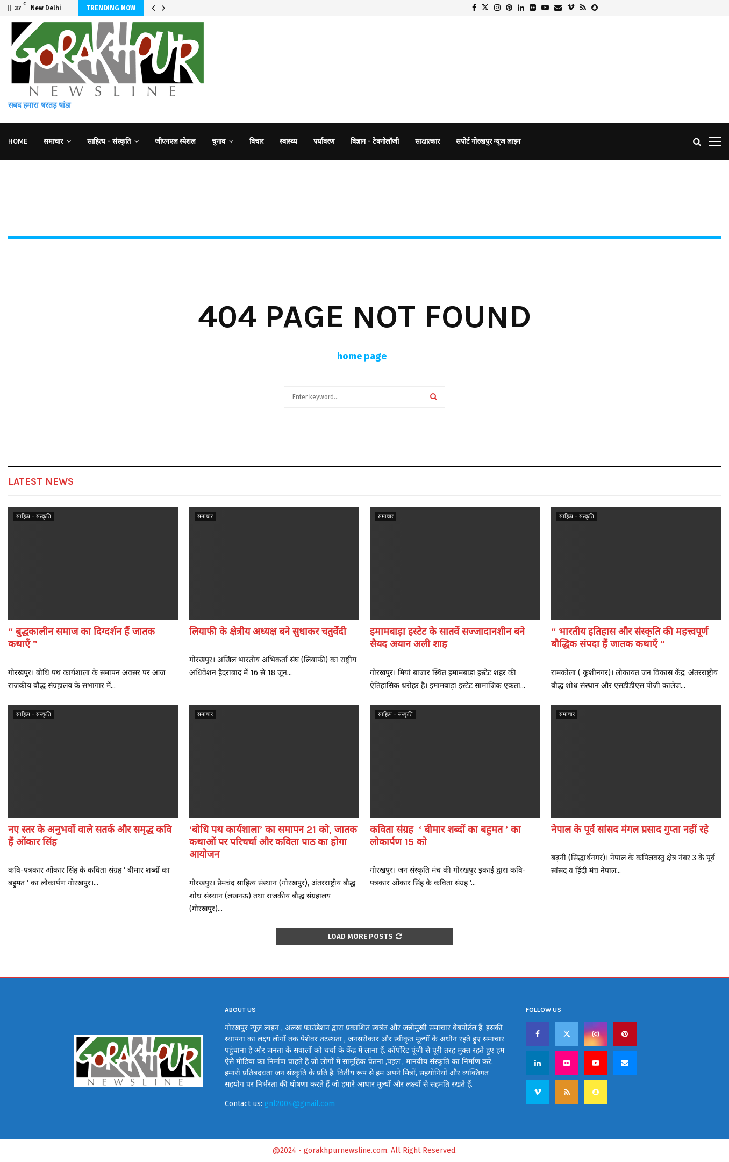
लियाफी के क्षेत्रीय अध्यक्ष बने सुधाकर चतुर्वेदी (267, 631)
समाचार (53, 141)
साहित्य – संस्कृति (109, 141)
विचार (256, 141)
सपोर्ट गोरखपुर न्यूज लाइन (488, 141)
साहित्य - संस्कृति (33, 516)
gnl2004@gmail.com (300, 1103)
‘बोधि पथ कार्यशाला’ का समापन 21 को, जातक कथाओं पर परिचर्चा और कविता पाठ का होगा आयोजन (273, 842)
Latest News (41, 481)
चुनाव (218, 141)
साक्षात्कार (427, 141)
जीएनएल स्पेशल (175, 141)
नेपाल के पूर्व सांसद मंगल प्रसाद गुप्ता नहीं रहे (630, 829)
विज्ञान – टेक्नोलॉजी (375, 141)
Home (17, 141)
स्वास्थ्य (288, 141)
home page (362, 356)
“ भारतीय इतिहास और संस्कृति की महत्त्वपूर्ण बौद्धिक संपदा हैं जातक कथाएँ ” (629, 638)
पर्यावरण (323, 141)
